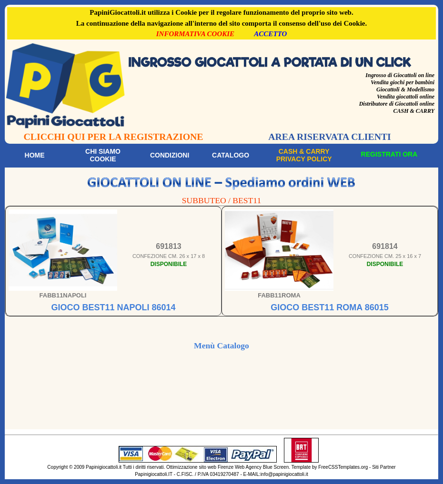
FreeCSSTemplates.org (343, 467)
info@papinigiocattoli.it (284, 474)
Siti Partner (383, 467)
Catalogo (230, 155)
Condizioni (169, 155)
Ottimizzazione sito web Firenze (199, 467)
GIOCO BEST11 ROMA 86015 (329, 307)
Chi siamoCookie (103, 155)
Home (35, 155)
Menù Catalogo (221, 345)
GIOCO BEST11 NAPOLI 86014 (113, 307)
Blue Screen (276, 467)
